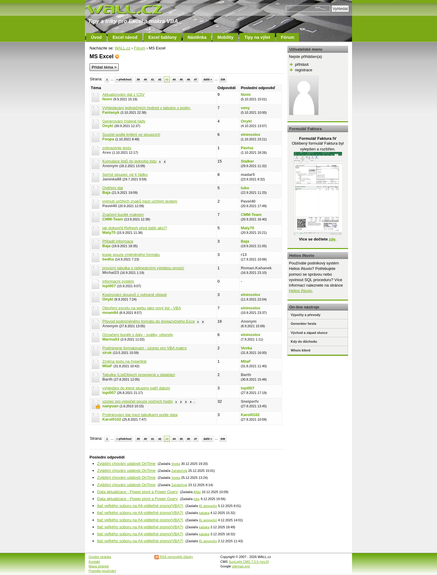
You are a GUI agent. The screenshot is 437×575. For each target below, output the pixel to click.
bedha (108, 259)
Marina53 (110, 339)
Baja (106, 192)
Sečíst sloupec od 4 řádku (125, 174)
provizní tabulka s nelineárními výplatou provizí (143, 268)
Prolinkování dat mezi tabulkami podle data (140, 414)
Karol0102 (111, 419)
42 (159, 79)
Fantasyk (110, 112)
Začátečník (179, 470)
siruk (107, 352)
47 (195, 79)
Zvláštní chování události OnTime (126, 463)
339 (223, 79)
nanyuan (110, 406)
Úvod (96, 37)
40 (145, 79)
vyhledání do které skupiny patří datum (136, 388)
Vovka (246, 348)
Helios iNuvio (300, 290)
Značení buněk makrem (123, 214)
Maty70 (109, 232)
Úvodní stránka (100, 557)
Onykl (107, 125)
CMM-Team (112, 219)
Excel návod (125, 37)
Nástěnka (197, 37)
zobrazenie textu (116, 148)
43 (166, 79)
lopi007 (109, 286)
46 (188, 79)
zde (332, 239)
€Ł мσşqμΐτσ (208, 506)
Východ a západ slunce (309, 333)
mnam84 (110, 312)
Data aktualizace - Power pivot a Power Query (137, 491)
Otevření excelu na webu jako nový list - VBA (141, 308)
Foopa (108, 139)
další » (207, 79)
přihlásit (302, 64)
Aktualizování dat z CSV (123, 94)
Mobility (225, 37)
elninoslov (250, 134)
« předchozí (123, 79)
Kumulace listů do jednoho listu (129, 161)
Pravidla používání (102, 571)
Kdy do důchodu (304, 341)
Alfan (197, 492)
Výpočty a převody (305, 315)
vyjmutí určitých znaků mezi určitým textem (139, 201)
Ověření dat (112, 188)
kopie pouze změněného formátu (131, 254)
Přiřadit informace (117, 241)
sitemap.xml (241, 566)
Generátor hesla (303, 323)
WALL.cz (122, 48)
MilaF (107, 366)
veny (245, 108)
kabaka (204, 513)
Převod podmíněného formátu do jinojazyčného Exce (148, 321)
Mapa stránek (99, 566)
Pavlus (247, 148)
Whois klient (300, 350)
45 (181, 79)
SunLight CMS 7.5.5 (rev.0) (249, 561)
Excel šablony (162, 37)
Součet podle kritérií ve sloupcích (131, 134)
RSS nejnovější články (173, 557)
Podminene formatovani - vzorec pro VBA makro (144, 348)
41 (152, 79)
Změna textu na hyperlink (124, 361)
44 (174, 79)
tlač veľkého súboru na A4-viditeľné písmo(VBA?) (140, 505)
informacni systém (118, 281)
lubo (245, 188)
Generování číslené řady (123, 121)
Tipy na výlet (257, 37)
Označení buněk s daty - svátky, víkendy (137, 334)
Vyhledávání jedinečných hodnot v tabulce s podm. (146, 108)
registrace (303, 70)
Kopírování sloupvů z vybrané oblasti (134, 294)
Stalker (247, 161)
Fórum (287, 37)
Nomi (107, 99)
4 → (192, 401)
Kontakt (94, 561)
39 (138, 79)
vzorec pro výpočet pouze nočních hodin (137, 401)
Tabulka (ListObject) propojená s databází (138, 374)
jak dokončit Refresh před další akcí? (134, 228)
